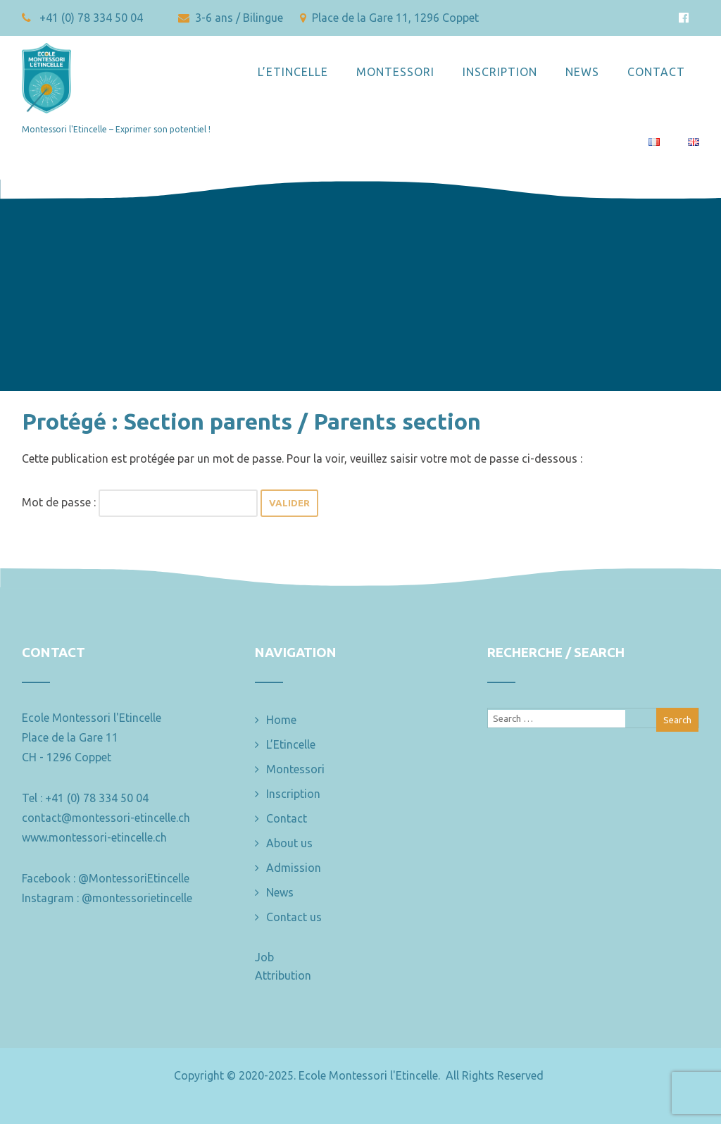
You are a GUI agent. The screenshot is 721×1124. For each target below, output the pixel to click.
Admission (293, 867)
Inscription (500, 71)
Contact (656, 71)
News (582, 71)
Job (264, 957)
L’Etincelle (293, 71)
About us (289, 843)
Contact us (294, 917)
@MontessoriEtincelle (133, 878)
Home (281, 719)
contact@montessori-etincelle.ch (106, 817)
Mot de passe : (140, 502)
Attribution (283, 975)
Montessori (395, 71)
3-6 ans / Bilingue (232, 17)
